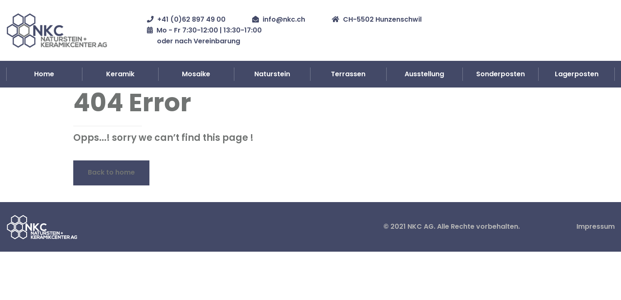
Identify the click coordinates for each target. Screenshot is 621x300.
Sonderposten (500, 74)
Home (44, 74)
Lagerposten (577, 74)
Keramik (120, 74)
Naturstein (272, 74)
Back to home (111, 172)
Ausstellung (424, 74)
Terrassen (348, 74)
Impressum (595, 226)
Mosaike (196, 74)
